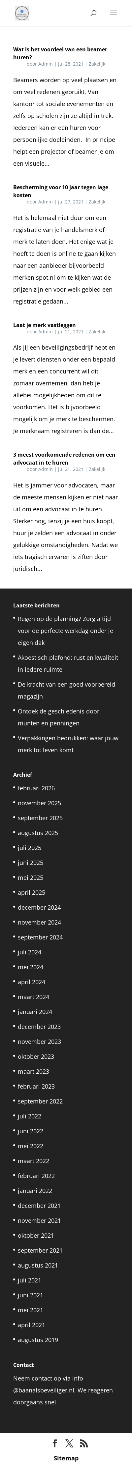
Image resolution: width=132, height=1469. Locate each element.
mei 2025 (30, 877)
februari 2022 (36, 1176)
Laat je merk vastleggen (44, 325)
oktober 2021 (36, 1235)
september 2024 (40, 937)
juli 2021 (29, 1280)
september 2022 (40, 1101)
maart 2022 (33, 1161)
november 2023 (39, 1041)
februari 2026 (36, 788)
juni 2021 (30, 1295)
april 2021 (31, 1325)
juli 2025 (29, 848)
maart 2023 (33, 1071)
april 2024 (31, 982)
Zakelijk (97, 64)
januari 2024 (35, 1012)
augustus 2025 (38, 833)
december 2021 (39, 1206)
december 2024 (39, 907)
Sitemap (66, 1458)
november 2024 (39, 922)
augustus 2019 (38, 1340)
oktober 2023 (36, 1056)
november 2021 (39, 1220)
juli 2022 (29, 1116)
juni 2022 (30, 1131)
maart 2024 (33, 997)
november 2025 (39, 803)
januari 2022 (35, 1191)
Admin (45, 64)
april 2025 (31, 892)
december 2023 (39, 1027)
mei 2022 (30, 1146)
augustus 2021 (38, 1265)
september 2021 (40, 1250)
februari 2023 (36, 1086)
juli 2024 (29, 952)
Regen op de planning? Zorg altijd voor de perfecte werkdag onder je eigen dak (65, 631)
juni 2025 (30, 863)
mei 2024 (30, 967)
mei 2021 (30, 1310)
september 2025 (40, 818)
